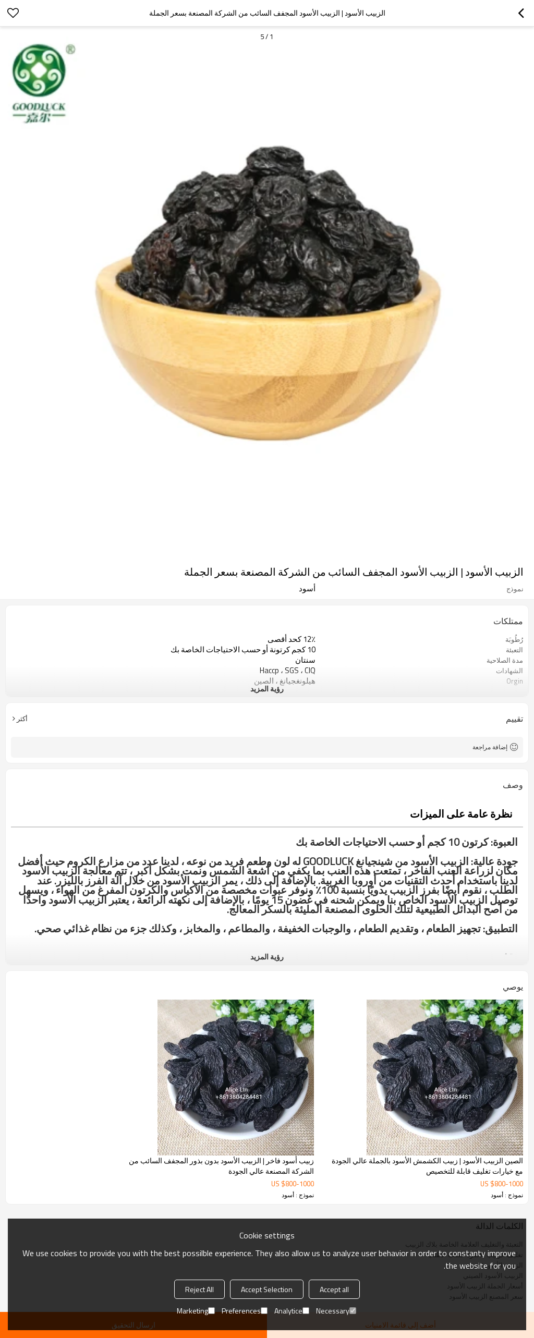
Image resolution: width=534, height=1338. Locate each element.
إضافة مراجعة (489, 747)
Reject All (199, 1289)
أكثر (22, 718)
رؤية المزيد (267, 688)
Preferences (245, 1310)
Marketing (196, 1310)
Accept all (334, 1289)
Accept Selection (267, 1289)
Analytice (291, 1310)
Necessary (336, 1310)
